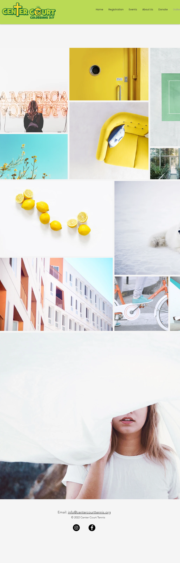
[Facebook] (92, 527)
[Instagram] (76, 527)
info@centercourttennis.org (89, 512)
